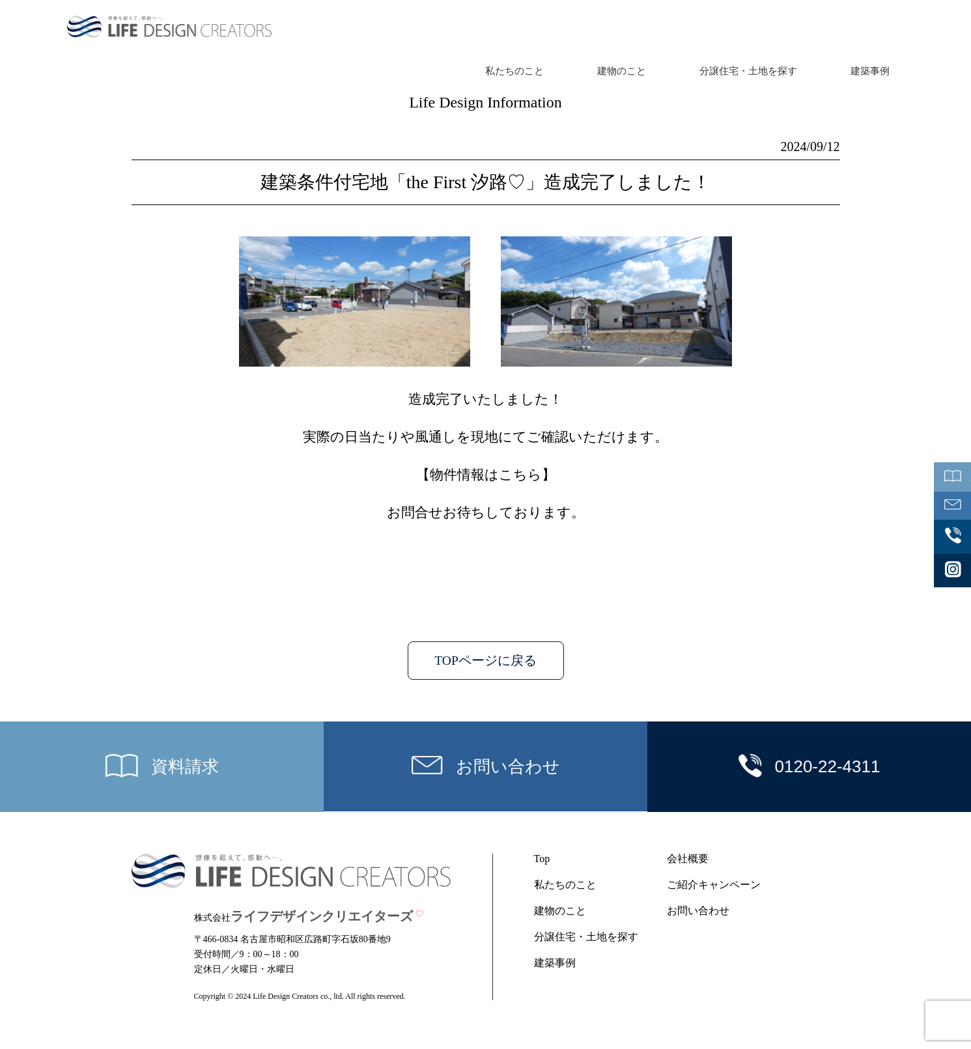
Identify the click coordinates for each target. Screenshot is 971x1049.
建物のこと (621, 71)
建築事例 (870, 71)
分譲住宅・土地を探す (748, 71)
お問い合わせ (698, 911)
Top (542, 859)
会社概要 (688, 859)
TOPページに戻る (485, 661)
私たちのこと (514, 71)
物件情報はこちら (486, 475)
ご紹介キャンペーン (714, 885)
